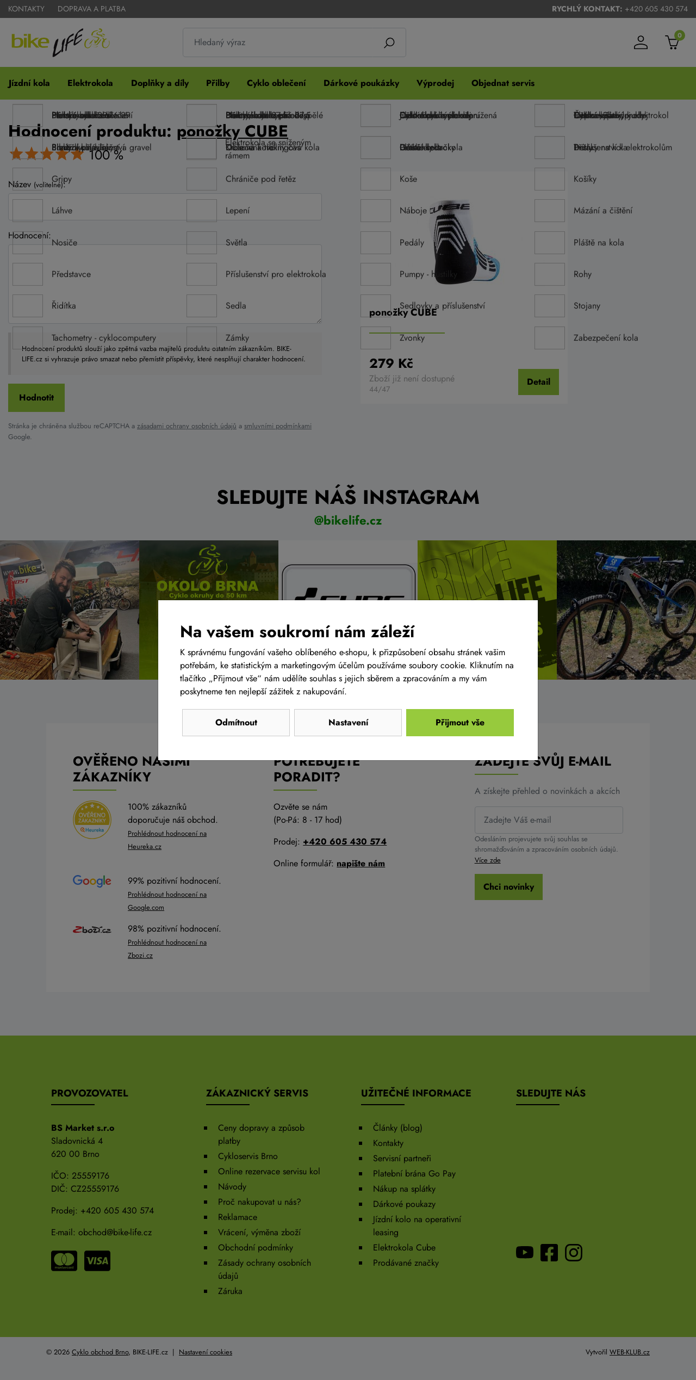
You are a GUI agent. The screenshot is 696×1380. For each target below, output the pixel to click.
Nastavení (348, 722)
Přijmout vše (460, 722)
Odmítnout (236, 722)
